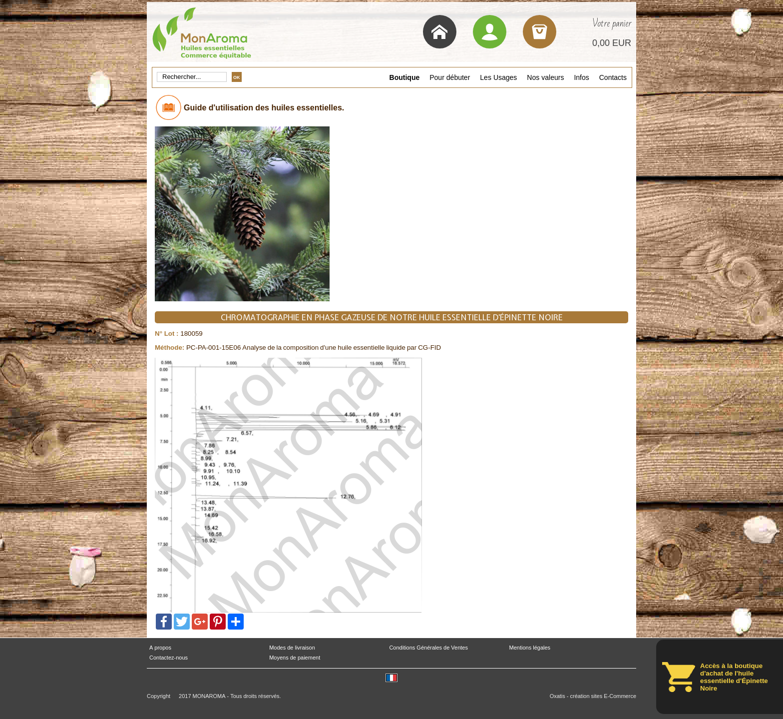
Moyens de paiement (294, 658)
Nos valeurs (545, 77)
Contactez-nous (168, 658)
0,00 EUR (611, 43)
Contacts (613, 77)
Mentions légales (530, 648)
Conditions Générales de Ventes (428, 648)
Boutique (405, 77)
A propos (160, 648)
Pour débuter (449, 77)
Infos (581, 77)
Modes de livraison (292, 648)
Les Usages (498, 77)
